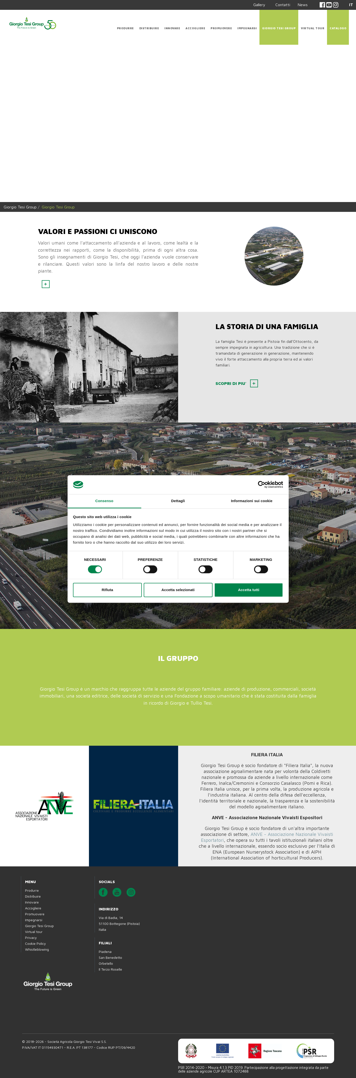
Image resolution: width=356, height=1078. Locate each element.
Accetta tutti (248, 590)
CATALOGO (338, 28)
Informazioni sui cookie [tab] (251, 501)
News (303, 4)
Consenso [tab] (104, 501)
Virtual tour (312, 28)
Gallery (259, 4)
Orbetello (106, 963)
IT (351, 4)
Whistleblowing (37, 949)
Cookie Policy (35, 943)
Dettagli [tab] (178, 501)
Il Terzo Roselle (110, 969)
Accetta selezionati (178, 590)
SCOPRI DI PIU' (231, 383)
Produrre (125, 28)
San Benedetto (110, 957)
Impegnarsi (247, 28)
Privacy (31, 937)
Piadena (105, 951)
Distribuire (149, 28)
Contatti (282, 4)
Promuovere (221, 28)
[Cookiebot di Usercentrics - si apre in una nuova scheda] (261, 484)
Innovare (172, 28)
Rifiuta (107, 590)
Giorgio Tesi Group (279, 28)
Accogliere (195, 28)
